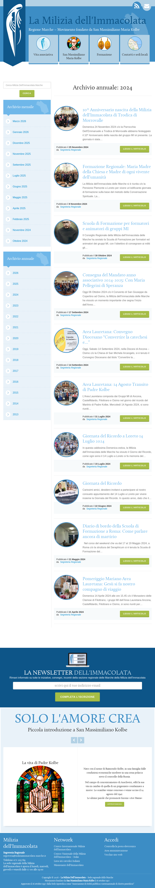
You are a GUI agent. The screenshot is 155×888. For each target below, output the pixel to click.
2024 (15, 294)
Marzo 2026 (19, 121)
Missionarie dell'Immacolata (68, 865)
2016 (15, 381)
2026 (15, 273)
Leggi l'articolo (134, 149)
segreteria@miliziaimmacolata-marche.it (24, 856)
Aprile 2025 (19, 208)
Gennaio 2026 (21, 132)
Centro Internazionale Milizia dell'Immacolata (69, 848)
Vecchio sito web (113, 855)
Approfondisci (114, 804)
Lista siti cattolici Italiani (67, 861)
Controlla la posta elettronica (120, 846)
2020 (15, 338)
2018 (15, 360)
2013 (15, 414)
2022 (15, 316)
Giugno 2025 (20, 186)
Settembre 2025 (22, 164)
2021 (15, 327)
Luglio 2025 (19, 175)
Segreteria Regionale (70, 150)
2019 (15, 349)
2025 (15, 283)
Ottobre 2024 (20, 241)
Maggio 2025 (20, 197)
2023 (15, 305)
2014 (15, 403)
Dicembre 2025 (21, 143)
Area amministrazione (116, 851)
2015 (15, 392)
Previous (74, 740)
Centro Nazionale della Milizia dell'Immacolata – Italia (70, 855)
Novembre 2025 (22, 154)
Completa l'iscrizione (77, 697)
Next (81, 740)
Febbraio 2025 (21, 219)
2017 (15, 371)
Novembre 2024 (22, 230)
